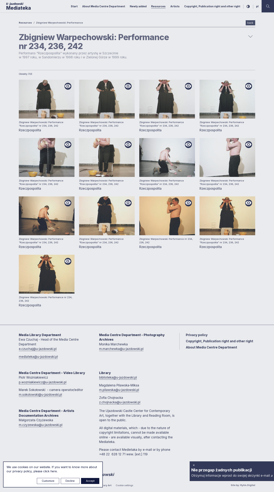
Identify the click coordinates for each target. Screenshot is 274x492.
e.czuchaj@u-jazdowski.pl (38, 349)
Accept (90, 480)
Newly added (138, 6)
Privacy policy (197, 335)
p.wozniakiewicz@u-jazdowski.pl (42, 382)
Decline (70, 480)
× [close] (194, 465)
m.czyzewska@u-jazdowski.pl (40, 425)
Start (74, 6)
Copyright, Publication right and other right (212, 6)
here (53, 471)
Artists (175, 6)
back (250, 22)
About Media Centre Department (103, 6)
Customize (48, 480)
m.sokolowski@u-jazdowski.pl (40, 394)
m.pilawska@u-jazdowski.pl (119, 390)
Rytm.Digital (247, 485)
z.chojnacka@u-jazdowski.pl (119, 402)
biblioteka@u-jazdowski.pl (118, 377)
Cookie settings (124, 485)
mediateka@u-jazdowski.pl (38, 357)
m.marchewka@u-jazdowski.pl (121, 349)
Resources (158, 6)
